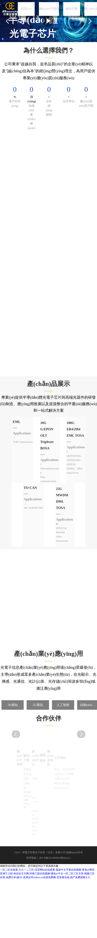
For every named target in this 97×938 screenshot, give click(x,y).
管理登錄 (31, 857)
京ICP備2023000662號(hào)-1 (55, 857)
